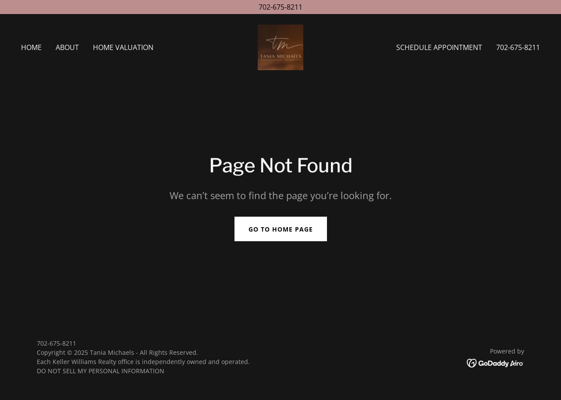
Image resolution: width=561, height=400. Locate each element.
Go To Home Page (281, 229)
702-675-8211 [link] (518, 47)
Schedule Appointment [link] (439, 47)
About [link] (67, 47)
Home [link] (31, 47)
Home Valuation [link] (123, 47)
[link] (280, 46)
